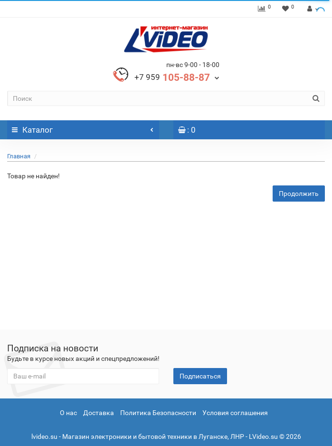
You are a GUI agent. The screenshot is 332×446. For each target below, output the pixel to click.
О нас (68, 413)
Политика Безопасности (158, 413)
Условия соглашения (235, 413)
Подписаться (200, 376)
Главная (18, 156)
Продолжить (299, 193)
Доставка (98, 413)
